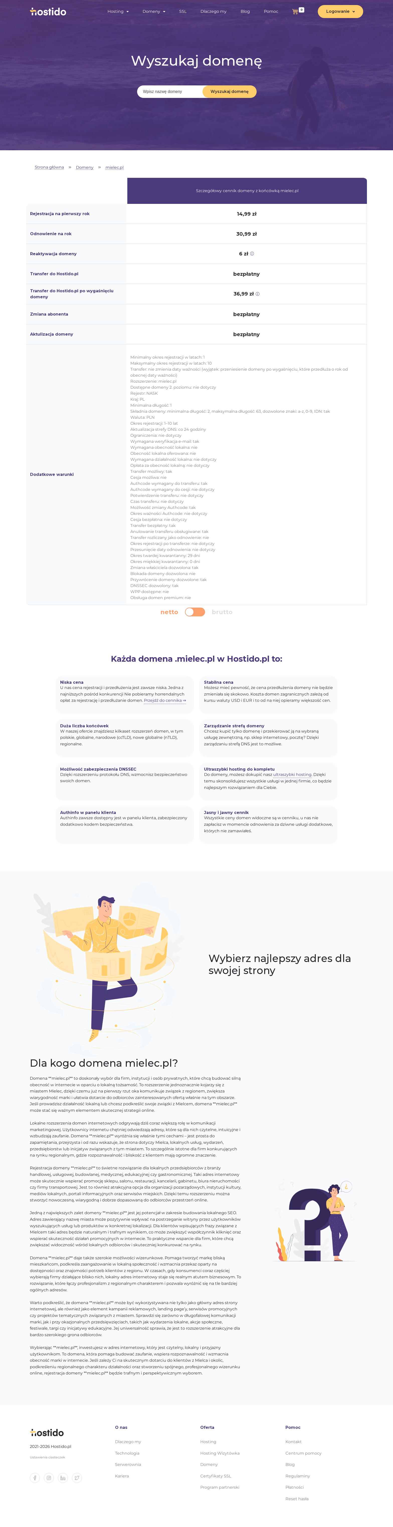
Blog (245, 11)
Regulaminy (297, 1476)
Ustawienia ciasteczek (47, 1457)
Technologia (127, 1453)
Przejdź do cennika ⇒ (165, 700)
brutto (222, 612)
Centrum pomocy (303, 1453)
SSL (182, 11)
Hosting (116, 11)
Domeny (151, 11)
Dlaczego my (214, 11)
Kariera (122, 1476)
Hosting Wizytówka (220, 1453)
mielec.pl (115, 168)
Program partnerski (219, 1487)
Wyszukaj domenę (230, 91)
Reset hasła (297, 1498)
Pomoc (271, 11)
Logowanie (338, 11)
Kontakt (293, 1441)
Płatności (294, 1487)
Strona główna (49, 167)
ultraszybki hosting (292, 774)
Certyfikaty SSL (215, 1476)
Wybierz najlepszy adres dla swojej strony (280, 964)
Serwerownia (128, 1464)
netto (169, 612)
